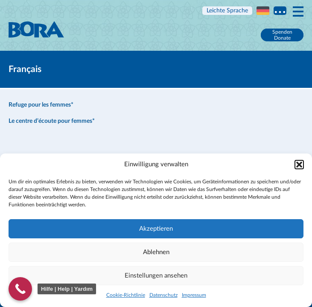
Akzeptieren (156, 229)
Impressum (194, 295)
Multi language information (280, 10)
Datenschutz (163, 295)
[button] (299, 164)
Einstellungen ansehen (156, 275)
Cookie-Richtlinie (125, 295)
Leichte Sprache (227, 11)
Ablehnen (156, 252)
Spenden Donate (282, 35)
